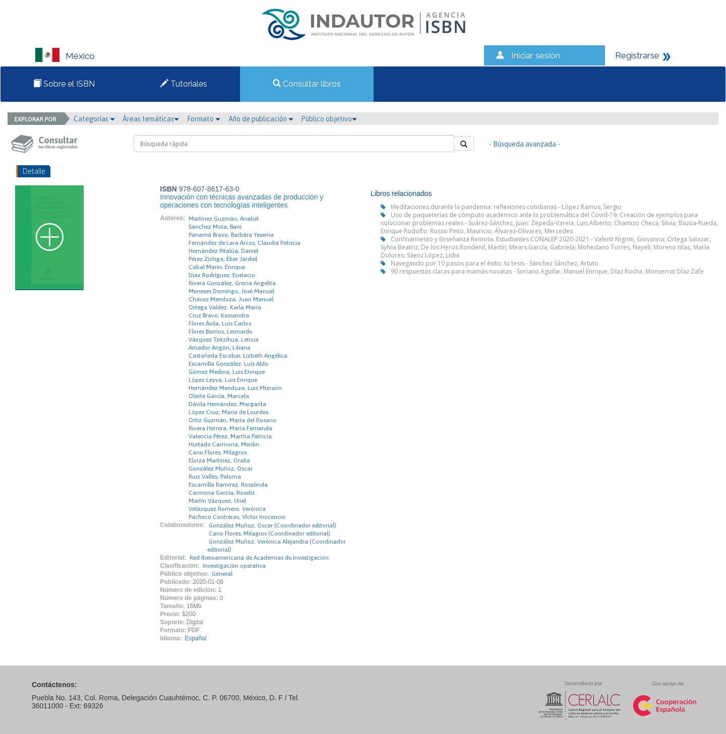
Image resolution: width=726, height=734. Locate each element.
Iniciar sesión (535, 55)
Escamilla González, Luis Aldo (228, 363)
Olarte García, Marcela (219, 395)
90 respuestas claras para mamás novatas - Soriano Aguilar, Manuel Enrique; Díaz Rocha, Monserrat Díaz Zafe (547, 271)
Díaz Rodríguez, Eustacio (222, 275)
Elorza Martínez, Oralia (219, 460)
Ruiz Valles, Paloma (215, 476)
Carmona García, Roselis (222, 492)
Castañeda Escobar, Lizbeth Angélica (238, 355)
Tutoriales (183, 84)
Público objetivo (329, 119)
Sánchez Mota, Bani (215, 226)
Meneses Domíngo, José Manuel (231, 291)
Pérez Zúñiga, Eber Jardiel (223, 258)
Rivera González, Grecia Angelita (232, 283)
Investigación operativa (234, 565)
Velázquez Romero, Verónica (227, 508)
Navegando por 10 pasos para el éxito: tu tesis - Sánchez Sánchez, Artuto (494, 263)
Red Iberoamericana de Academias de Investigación (259, 557)
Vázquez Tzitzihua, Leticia (224, 339)
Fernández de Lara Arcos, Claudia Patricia (244, 242)
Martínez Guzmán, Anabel (224, 218)
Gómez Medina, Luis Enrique (227, 371)
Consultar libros (307, 84)
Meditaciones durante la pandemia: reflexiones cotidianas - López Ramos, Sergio (506, 207)
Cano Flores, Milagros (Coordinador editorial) (269, 533)
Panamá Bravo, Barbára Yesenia (231, 234)
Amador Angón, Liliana (220, 347)
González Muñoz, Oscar (221, 468)
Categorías (94, 119)
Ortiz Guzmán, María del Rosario (232, 420)
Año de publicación (260, 119)
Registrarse (637, 55)
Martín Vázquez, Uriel (217, 500)
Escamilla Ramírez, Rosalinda (228, 484)
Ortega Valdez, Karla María (225, 307)
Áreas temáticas (151, 119)
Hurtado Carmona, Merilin (224, 444)
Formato (203, 119)
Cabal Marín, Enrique (217, 267)
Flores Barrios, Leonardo (221, 331)
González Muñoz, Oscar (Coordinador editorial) (272, 525)
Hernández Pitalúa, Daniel (223, 250)
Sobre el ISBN (64, 84)
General (222, 573)
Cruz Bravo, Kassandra (219, 315)
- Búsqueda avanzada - (524, 144)
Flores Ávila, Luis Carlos (220, 323)
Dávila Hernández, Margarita (227, 404)
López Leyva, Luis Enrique (223, 379)
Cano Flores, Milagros (218, 452)
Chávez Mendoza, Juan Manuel (231, 299)
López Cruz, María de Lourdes (228, 412)
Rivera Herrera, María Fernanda (230, 428)
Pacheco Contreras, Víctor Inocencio (237, 516)
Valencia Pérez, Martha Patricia (230, 436)
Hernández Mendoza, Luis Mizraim (235, 387)
